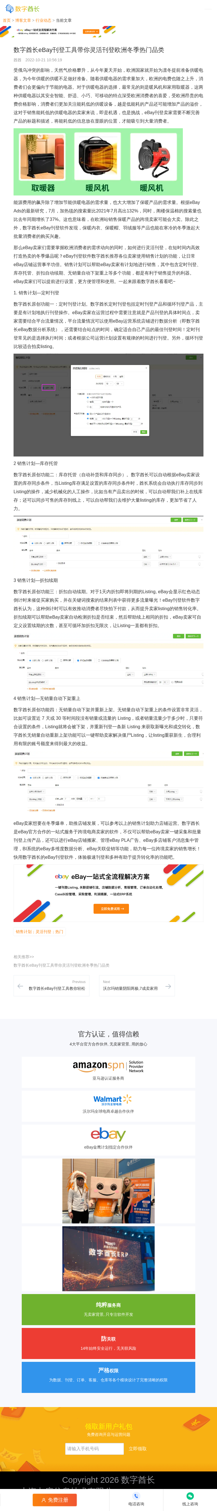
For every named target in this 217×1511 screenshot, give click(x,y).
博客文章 (23, 20)
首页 (7, 20)
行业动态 (43, 20)
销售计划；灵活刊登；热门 (39, 931)
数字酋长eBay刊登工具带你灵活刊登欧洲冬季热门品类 (61, 965)
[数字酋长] (22, 9)
